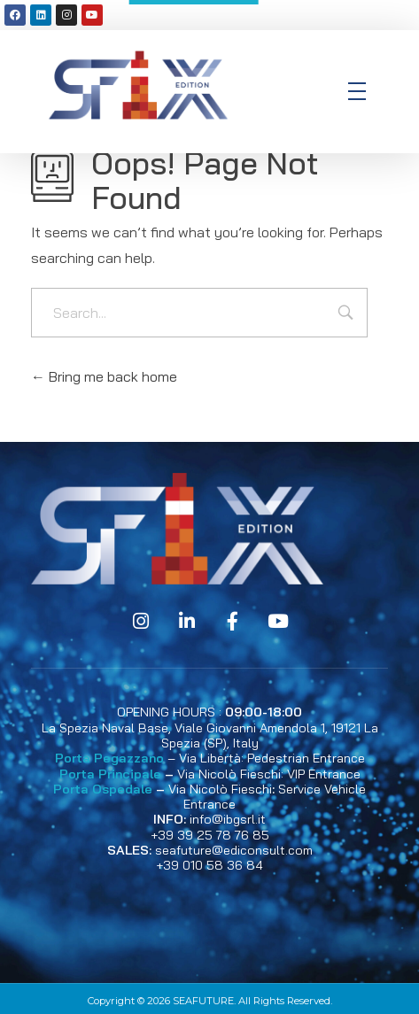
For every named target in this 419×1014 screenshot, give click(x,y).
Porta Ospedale (102, 789)
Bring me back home (104, 376)
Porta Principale (110, 774)
